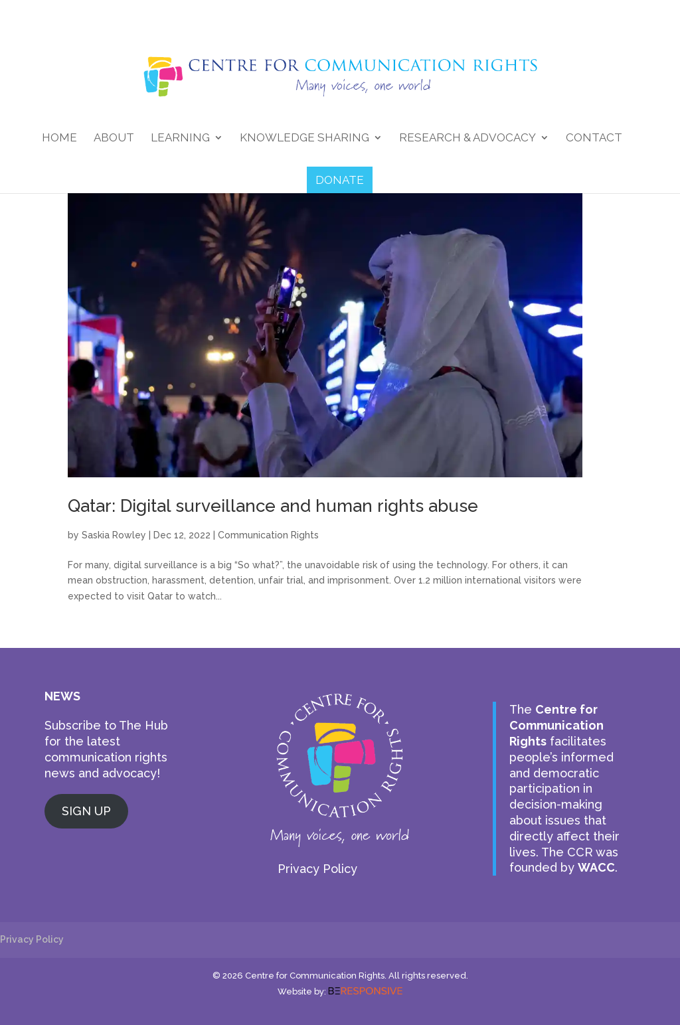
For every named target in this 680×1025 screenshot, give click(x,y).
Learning (180, 138)
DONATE (339, 180)
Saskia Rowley (114, 535)
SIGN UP (86, 811)
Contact (594, 138)
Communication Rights (268, 535)
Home (59, 138)
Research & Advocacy (467, 138)
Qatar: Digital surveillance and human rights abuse (273, 506)
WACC (596, 867)
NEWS (62, 696)
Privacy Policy (317, 869)
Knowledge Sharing (304, 138)
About (114, 138)
